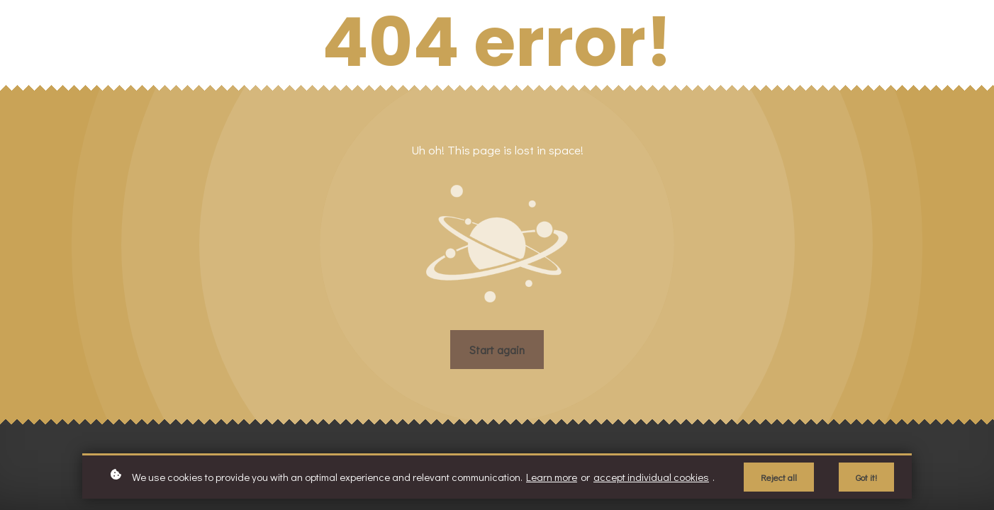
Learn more (551, 477)
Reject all (779, 477)
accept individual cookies (651, 477)
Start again (497, 349)
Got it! (866, 477)
